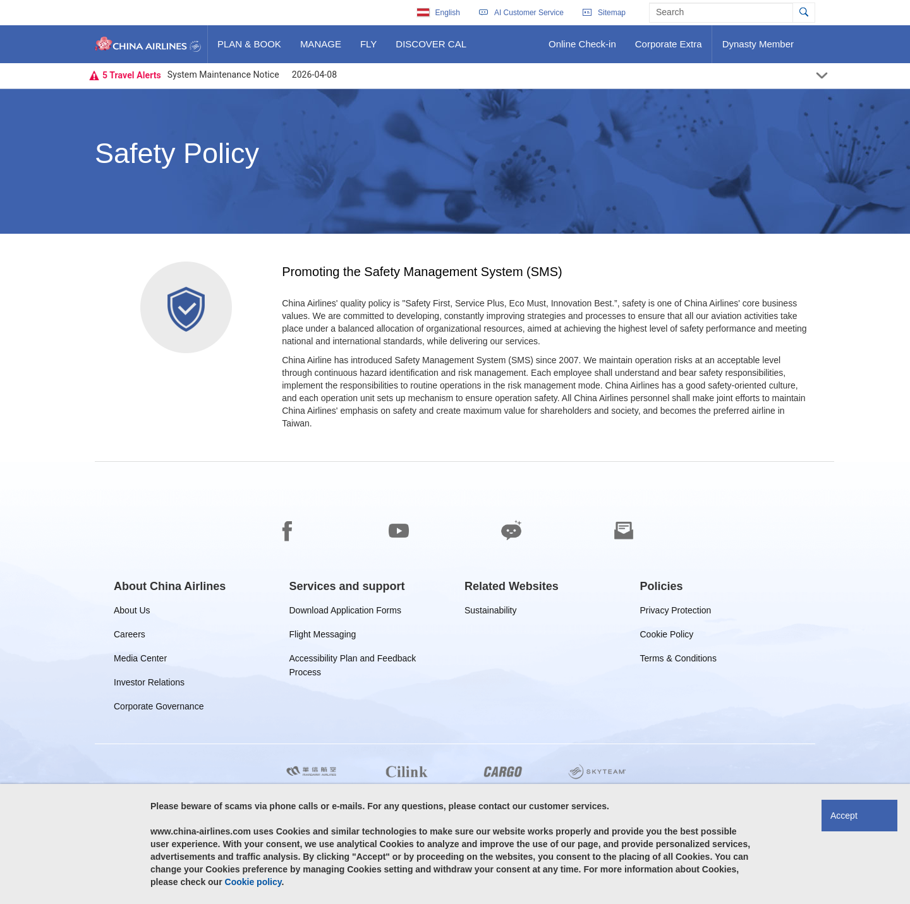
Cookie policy (253, 882)
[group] (170, 586)
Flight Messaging (322, 636)
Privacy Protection (676, 612)
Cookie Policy (667, 636)
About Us (132, 612)
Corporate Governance (158, 708)
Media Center (140, 660)
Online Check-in (582, 48)
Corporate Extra (668, 48)
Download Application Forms (345, 612)
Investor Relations (149, 684)
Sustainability (490, 612)
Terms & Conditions (678, 660)
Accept (844, 816)
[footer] (455, 683)
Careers (129, 636)
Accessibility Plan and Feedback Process (352, 660)
